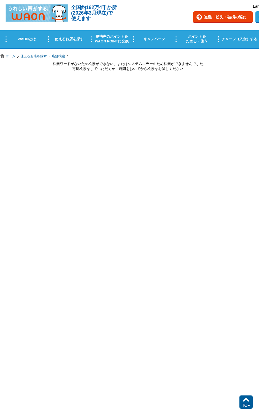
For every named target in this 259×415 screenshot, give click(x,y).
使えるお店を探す (33, 56)
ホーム (10, 56)
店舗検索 (58, 56)
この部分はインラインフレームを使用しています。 (129, 25)
